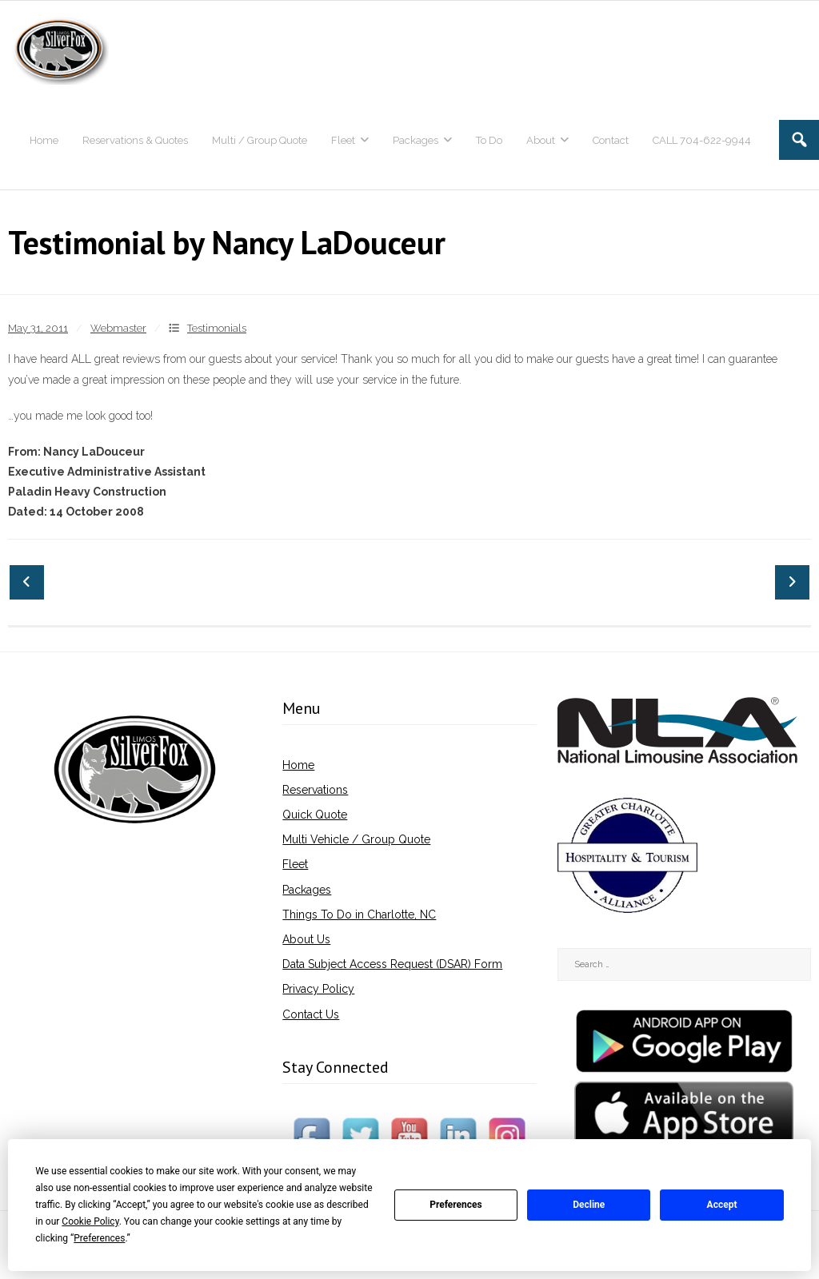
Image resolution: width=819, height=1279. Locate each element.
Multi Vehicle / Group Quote (356, 839)
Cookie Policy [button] (90, 1221)
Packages (306, 889)
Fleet (295, 864)
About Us (306, 939)
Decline (589, 1204)
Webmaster (118, 328)
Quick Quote (314, 814)
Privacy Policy (318, 988)
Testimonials (216, 328)
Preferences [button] (99, 1238)
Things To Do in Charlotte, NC (359, 914)
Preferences (455, 1204)
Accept (722, 1204)
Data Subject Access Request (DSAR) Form (392, 964)
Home (298, 765)
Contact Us (310, 1014)
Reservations (315, 789)
